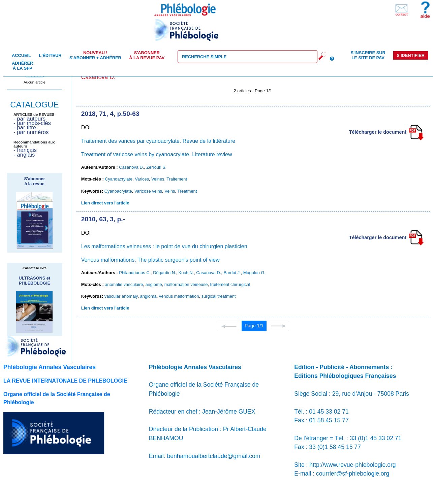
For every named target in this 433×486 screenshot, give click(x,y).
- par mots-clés (32, 123)
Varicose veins (148, 191)
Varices (142, 179)
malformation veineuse (186, 284)
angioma (148, 296)
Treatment (187, 191)
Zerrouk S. (156, 167)
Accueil (21, 55)
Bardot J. (232, 272)
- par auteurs (29, 119)
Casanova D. (131, 167)
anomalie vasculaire (124, 284)
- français (25, 150)
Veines (157, 179)
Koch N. (186, 272)
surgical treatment (219, 296)
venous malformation (179, 296)
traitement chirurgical (230, 284)
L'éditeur (50, 55)
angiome (153, 284)
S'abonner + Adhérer (95, 55)
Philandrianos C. (135, 272)
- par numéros (31, 132)
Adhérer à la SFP (22, 66)
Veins (169, 191)
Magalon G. (254, 272)
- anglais (24, 155)
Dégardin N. (164, 272)
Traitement (176, 179)
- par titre (24, 127)
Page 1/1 (254, 325)
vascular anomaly (121, 296)
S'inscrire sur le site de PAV (367, 55)
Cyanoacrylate (118, 179)
